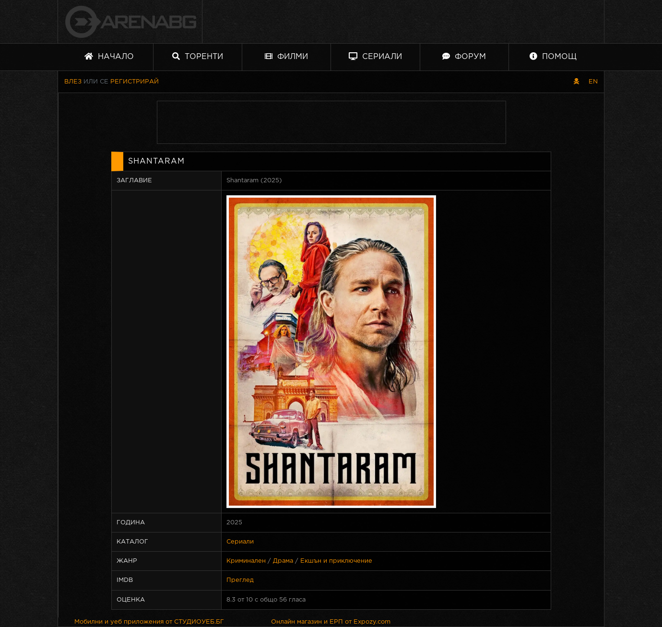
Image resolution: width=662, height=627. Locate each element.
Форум (464, 56)
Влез (73, 81)
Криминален (246, 561)
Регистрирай (134, 81)
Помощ (553, 56)
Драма (283, 561)
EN (593, 81)
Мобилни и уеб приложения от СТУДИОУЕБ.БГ (149, 622)
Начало (109, 56)
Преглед (240, 580)
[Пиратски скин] (576, 81)
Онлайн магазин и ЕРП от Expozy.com (330, 622)
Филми (286, 56)
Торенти (197, 56)
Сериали (375, 56)
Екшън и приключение (336, 561)
